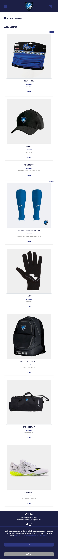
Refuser (29, 554)
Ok (29, 545)
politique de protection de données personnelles (30, 536)
